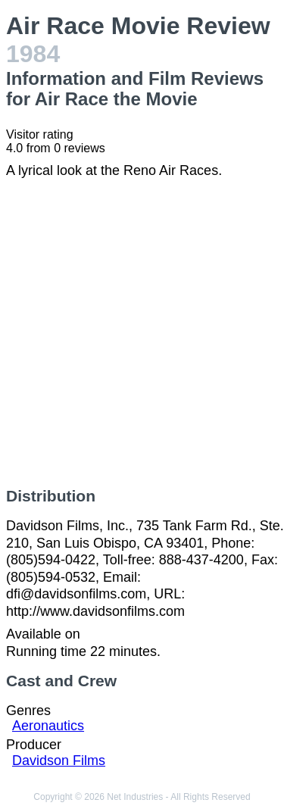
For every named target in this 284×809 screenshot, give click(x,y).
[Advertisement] (142, 333)
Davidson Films (58, 760)
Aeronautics (48, 725)
